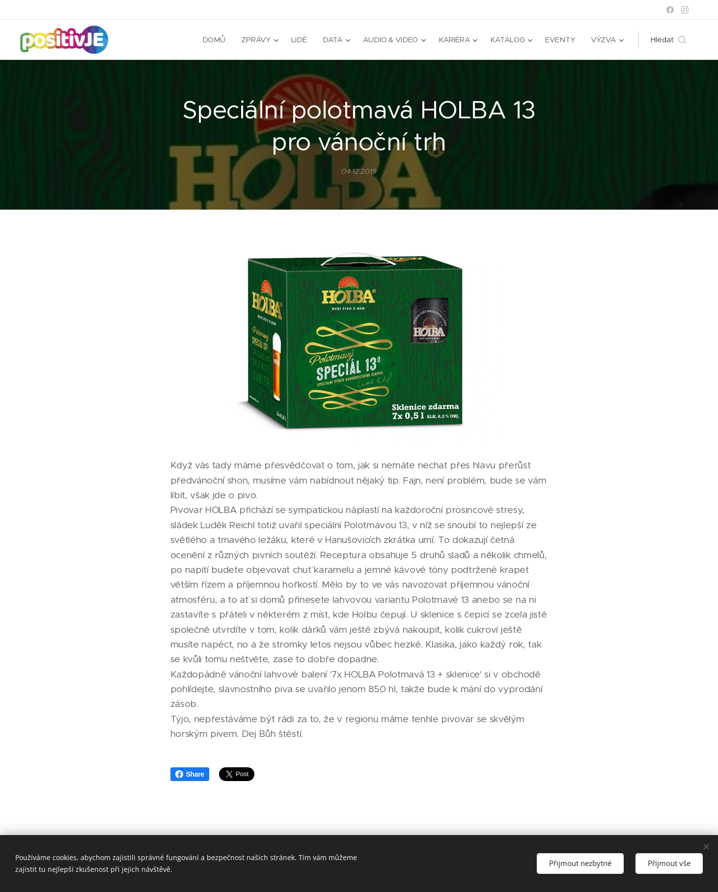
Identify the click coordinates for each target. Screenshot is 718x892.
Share (189, 774)
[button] (668, 39)
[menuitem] (213, 39)
